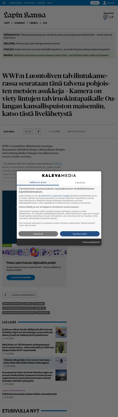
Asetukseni (80, 182)
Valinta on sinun (38, 182)
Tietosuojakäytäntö (91, 242)
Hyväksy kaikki (80, 233)
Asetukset (38, 233)
